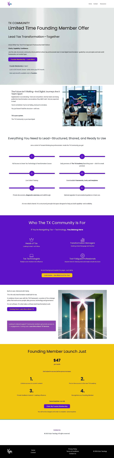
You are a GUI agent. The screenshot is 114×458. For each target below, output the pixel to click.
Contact (95, 4)
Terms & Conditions (72, 452)
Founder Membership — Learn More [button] (23, 59)
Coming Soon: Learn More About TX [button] (22, 309)
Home (90, 4)
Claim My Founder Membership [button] (57, 406)
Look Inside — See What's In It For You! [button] (57, 275)
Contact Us (57, 430)
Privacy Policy (72, 449)
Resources (103, 4)
